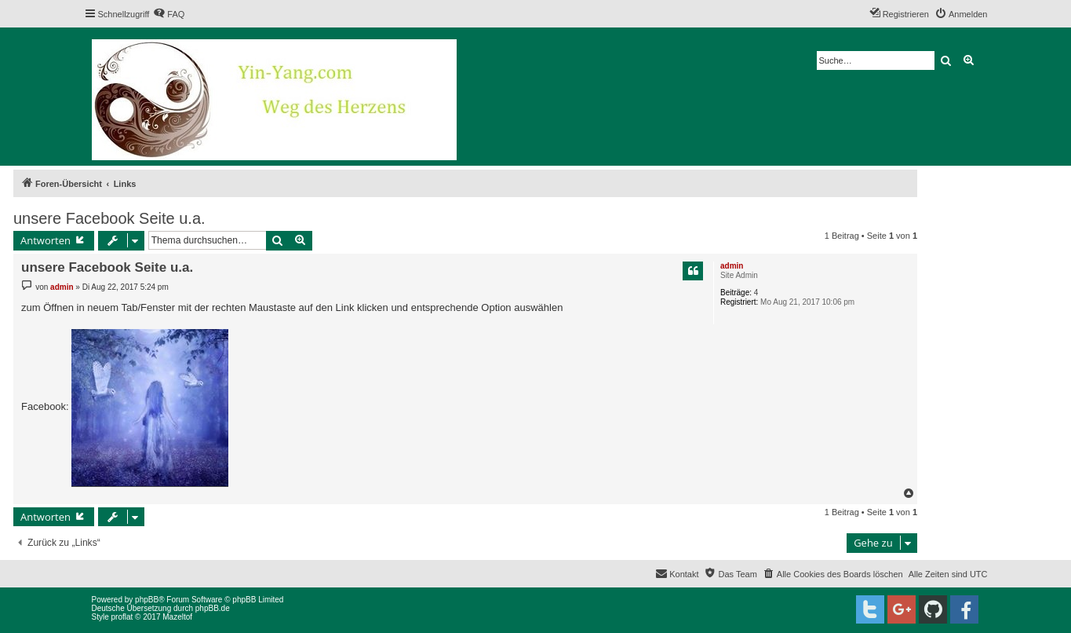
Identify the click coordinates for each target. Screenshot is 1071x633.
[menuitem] (168, 14)
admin (731, 266)
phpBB (146, 599)
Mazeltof (177, 617)
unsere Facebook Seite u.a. (109, 218)
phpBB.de (212, 608)
